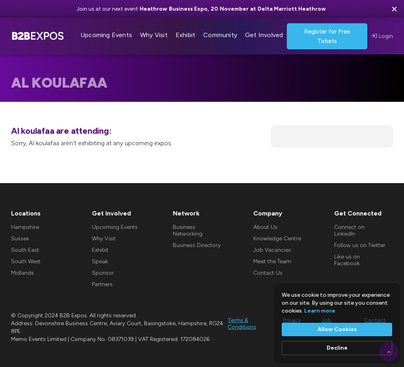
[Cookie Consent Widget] (337, 323)
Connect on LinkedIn (349, 230)
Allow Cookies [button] (337, 329)
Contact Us (267, 273)
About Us (265, 227)
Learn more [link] (319, 310)
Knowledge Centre (277, 238)
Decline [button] (337, 348)
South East (25, 250)
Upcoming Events (115, 227)
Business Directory (197, 245)
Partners (102, 284)
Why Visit (104, 238)
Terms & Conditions (242, 323)
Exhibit (100, 250)
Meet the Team (272, 261)
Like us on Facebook (347, 260)
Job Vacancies (272, 250)
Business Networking (187, 230)
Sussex (20, 238)
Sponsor (103, 273)
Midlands (22, 273)
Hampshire (25, 227)
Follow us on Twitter (359, 245)
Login (382, 36)
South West (26, 261)
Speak (100, 261)
